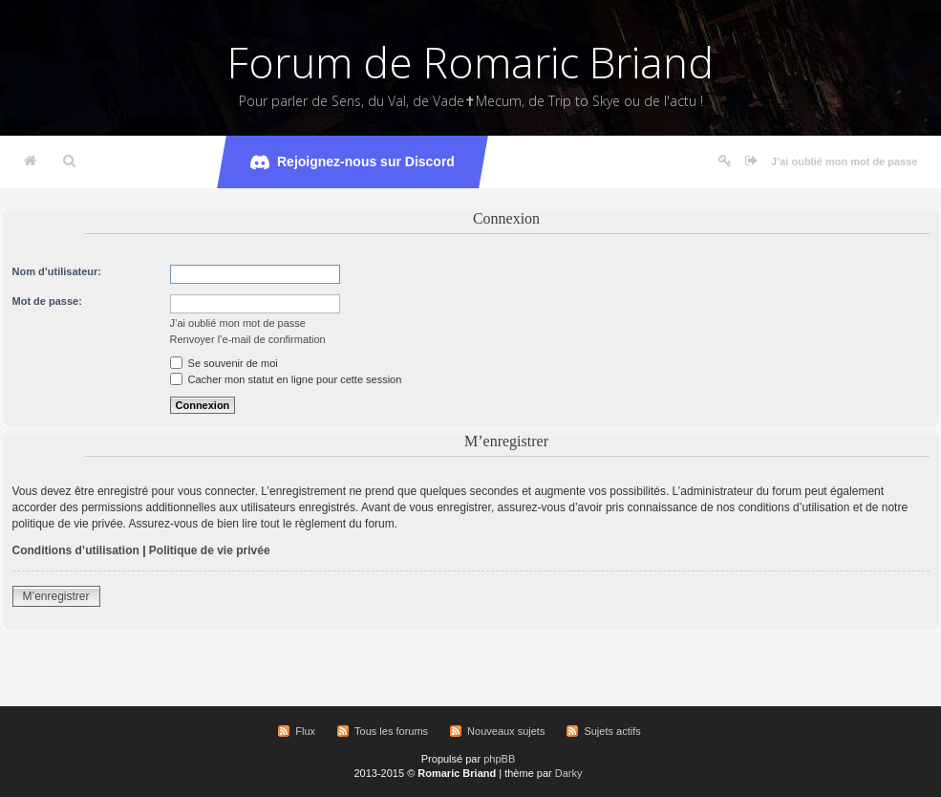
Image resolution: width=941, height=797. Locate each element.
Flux (305, 731)
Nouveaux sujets (506, 731)
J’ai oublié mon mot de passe (844, 161)
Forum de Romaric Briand (470, 62)
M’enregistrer (56, 596)
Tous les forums (391, 731)
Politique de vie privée (209, 550)
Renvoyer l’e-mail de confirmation (248, 339)
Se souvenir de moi (224, 363)
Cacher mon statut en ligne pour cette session (286, 379)
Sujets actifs (612, 731)
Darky (569, 773)
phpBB (499, 759)
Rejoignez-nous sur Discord (352, 162)
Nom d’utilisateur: (57, 271)
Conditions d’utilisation (75, 550)
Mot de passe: (47, 301)
